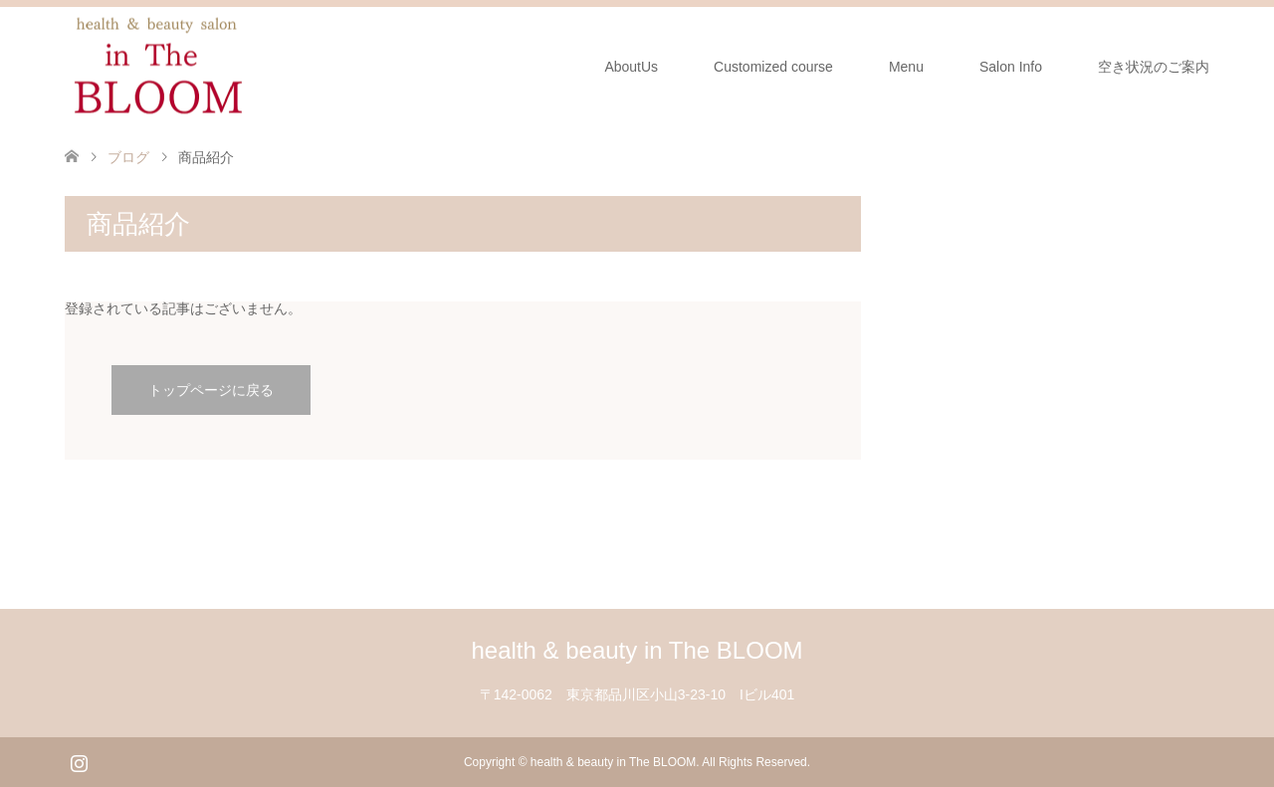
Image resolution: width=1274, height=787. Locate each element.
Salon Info (1010, 67)
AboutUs (631, 67)
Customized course (773, 67)
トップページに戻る (211, 390)
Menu (906, 67)
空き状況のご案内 (1153, 67)
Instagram (79, 761)
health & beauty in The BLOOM (636, 650)
